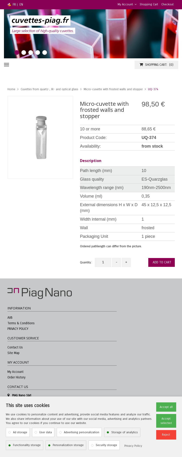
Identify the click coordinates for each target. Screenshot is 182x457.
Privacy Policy (133, 446)
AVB (10, 318)
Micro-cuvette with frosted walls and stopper (113, 89)
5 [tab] (44, 52)
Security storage (106, 445)
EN (21, 5)
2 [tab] (23, 52)
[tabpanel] (91, 33)
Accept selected (166, 421)
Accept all (166, 407)
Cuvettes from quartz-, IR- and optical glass (49, 89)
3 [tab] (30, 52)
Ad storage (20, 432)
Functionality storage (27, 445)
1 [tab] (16, 52)
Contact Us (15, 347)
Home (11, 89)
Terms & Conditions (21, 323)
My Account (127, 4)
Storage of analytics (124, 432)
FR (14, 5)
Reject (166, 435)
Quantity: (86, 262)
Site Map (13, 353)
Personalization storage (68, 445)
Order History (16, 377)
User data (45, 432)
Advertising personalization (81, 432)
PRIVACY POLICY (17, 329)
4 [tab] (37, 52)
